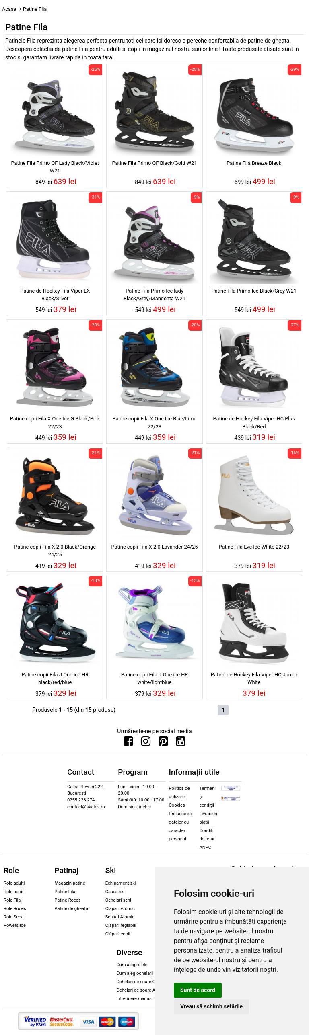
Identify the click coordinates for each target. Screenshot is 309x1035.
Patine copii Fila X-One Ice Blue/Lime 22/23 (155, 422)
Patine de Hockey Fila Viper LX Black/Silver (55, 294)
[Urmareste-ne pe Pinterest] (163, 743)
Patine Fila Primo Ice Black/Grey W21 (254, 291)
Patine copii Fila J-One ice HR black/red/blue (55, 678)
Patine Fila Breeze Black (254, 163)
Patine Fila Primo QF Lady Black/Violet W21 (55, 167)
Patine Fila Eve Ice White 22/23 (253, 547)
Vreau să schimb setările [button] (211, 1006)
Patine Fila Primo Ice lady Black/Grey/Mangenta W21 (154, 294)
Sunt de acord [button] (197, 990)
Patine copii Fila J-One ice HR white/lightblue (154, 678)
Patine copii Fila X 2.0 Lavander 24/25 (154, 547)
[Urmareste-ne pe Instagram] (146, 743)
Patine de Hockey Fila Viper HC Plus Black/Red (254, 422)
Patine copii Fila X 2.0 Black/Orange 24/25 (55, 550)
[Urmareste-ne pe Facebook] (128, 743)
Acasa (9, 9)
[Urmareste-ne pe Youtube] (181, 743)
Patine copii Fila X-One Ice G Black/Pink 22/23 (55, 422)
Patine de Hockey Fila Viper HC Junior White (254, 678)
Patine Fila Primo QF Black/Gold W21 (154, 163)
